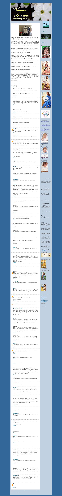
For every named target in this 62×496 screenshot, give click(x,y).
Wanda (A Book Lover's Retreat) (17, 308)
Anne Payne (14, 449)
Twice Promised (30, 83)
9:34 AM (14, 347)
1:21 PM (14, 363)
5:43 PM (14, 181)
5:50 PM (14, 432)
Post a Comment (14, 487)
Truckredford (15, 295)
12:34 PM (14, 117)
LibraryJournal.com (44, 250)
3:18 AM (14, 278)
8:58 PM (14, 219)
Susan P (14, 349)
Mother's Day (26, 83)
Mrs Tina (14, 86)
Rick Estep (14, 435)
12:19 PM (14, 353)
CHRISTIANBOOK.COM (44, 300)
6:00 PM (14, 442)
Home (26, 490)
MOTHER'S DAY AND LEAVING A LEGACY (21, 23)
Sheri (14, 222)
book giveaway (15, 83)
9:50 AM (14, 112)
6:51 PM (14, 463)
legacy (19, 83)
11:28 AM (14, 425)
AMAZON (42, 299)
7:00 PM (14, 212)
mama (21, 83)
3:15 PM (14, 380)
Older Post (37, 490)
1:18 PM (14, 358)
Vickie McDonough (15, 395)
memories (23, 83)
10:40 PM (14, 262)
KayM (14, 288)
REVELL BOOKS (43, 296)
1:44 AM (14, 332)
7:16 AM (14, 340)
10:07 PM (14, 244)
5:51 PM (14, 437)
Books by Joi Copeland (16, 281)
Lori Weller (14, 128)
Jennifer (14, 247)
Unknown (14, 184)
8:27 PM (14, 374)
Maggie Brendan (15, 119)
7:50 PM (14, 300)
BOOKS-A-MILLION (44, 297)
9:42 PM (14, 227)
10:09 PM (14, 315)
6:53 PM (14, 202)
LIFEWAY (42, 298)
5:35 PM (14, 169)
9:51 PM (14, 104)
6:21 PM (14, 405)
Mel (13, 318)
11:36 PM (14, 323)
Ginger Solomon (15, 140)
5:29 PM (14, 157)
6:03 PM (14, 196)
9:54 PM (14, 233)
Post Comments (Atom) (17, 492)
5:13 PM (14, 132)
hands (18, 83)
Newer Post (13, 490)
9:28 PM (14, 96)
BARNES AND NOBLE (44, 301)
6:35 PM (14, 456)
